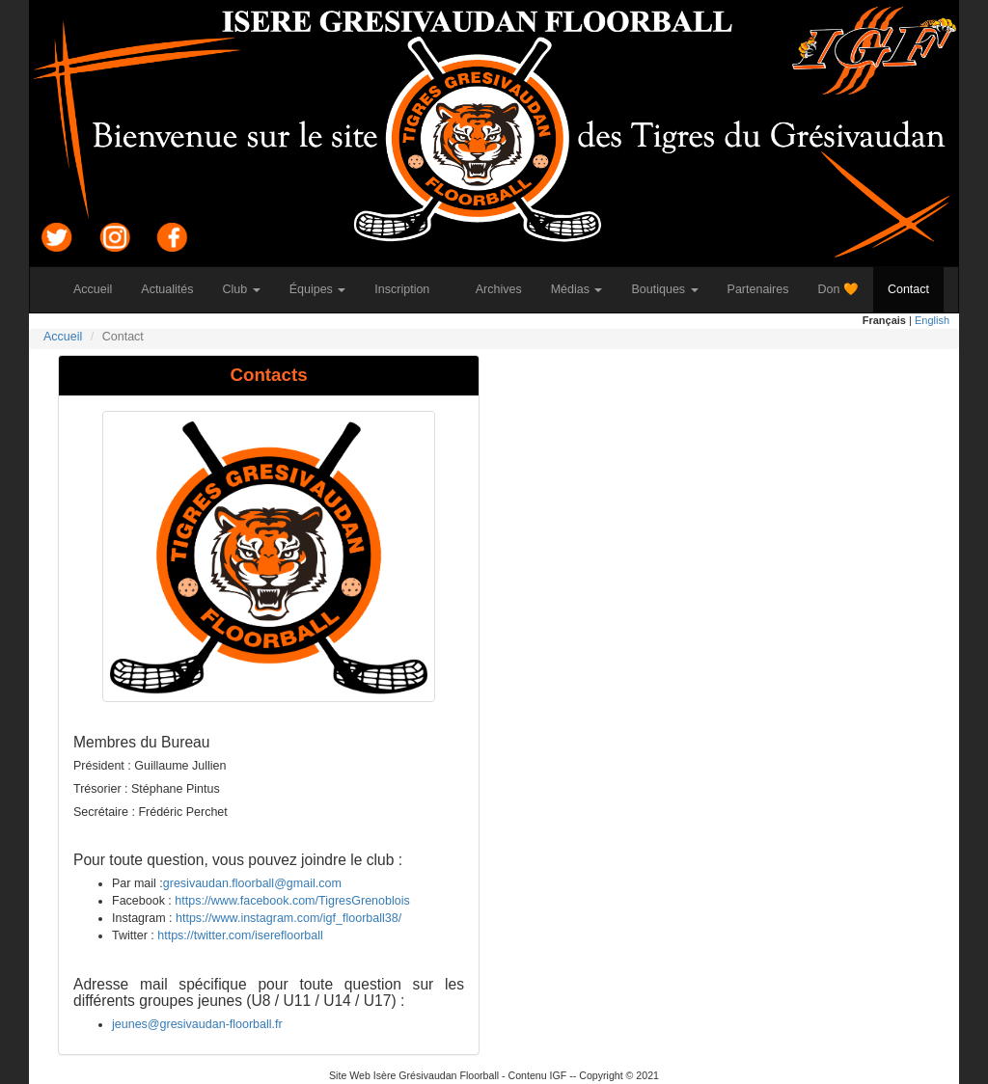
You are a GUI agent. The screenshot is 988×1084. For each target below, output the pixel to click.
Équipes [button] (317, 289)
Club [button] (242, 289)
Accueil (99, 289)
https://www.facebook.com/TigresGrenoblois (292, 901)
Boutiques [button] (664, 289)
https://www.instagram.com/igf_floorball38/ (288, 918)
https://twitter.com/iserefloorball (240, 935)
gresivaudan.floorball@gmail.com (252, 883)
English (932, 320)
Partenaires (765, 289)
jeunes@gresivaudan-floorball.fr (197, 1024)
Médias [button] (577, 289)
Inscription (409, 289)
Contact (916, 289)
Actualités (174, 289)
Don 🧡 (845, 289)
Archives (506, 289)
